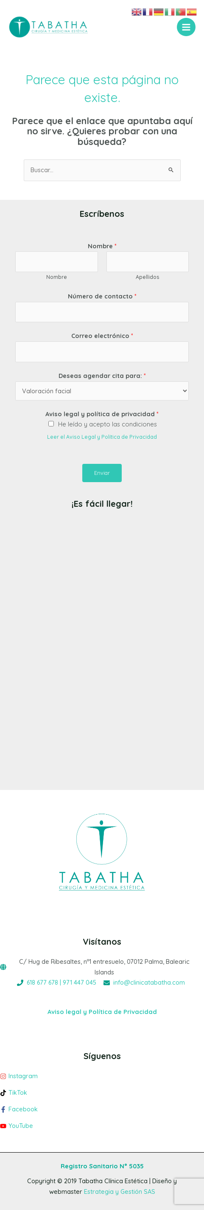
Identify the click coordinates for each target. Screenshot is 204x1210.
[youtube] (102, 1126)
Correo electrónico (102, 336)
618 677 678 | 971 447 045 (61, 982)
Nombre (102, 246)
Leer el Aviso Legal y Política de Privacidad (102, 437)
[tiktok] (102, 1095)
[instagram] (102, 1078)
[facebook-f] (102, 1111)
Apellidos (147, 277)
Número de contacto (102, 296)
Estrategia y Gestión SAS (119, 1191)
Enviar (102, 472)
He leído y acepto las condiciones (107, 424)
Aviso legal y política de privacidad (102, 414)
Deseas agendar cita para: (102, 376)
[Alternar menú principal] (186, 27)
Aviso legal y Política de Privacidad (102, 1012)
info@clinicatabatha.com (149, 982)
